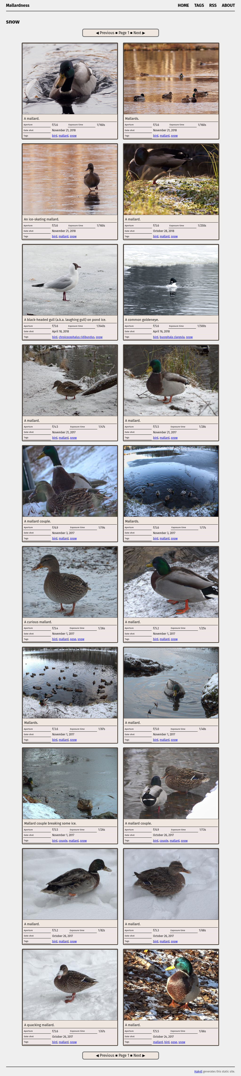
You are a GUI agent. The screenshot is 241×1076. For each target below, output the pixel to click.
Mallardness (17, 5)
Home (183, 5)
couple (63, 840)
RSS (212, 5)
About (228, 5)
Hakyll (198, 1071)
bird (54, 135)
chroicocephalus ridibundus (76, 337)
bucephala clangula (172, 337)
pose (73, 639)
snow (73, 135)
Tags (199, 5)
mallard (64, 135)
